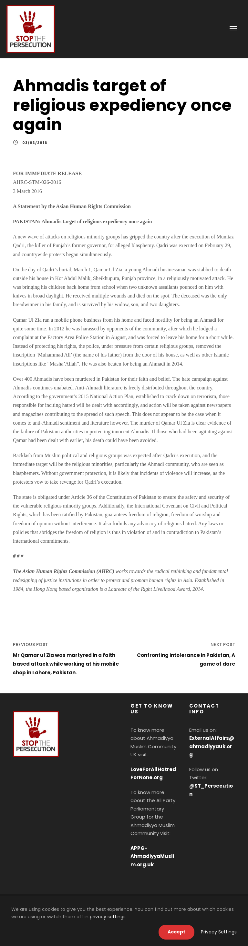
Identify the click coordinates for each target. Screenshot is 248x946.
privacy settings (108, 916)
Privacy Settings (219, 932)
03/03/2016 (34, 142)
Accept (176, 932)
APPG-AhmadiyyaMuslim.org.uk (152, 856)
